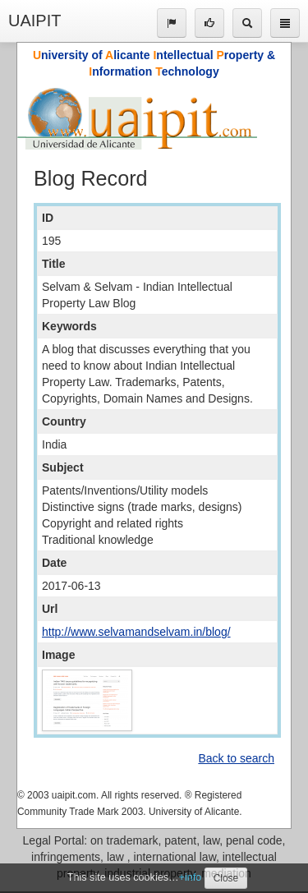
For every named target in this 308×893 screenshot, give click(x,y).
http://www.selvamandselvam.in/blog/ (136, 631)
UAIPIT (34, 21)
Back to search (236, 758)
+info (190, 877)
